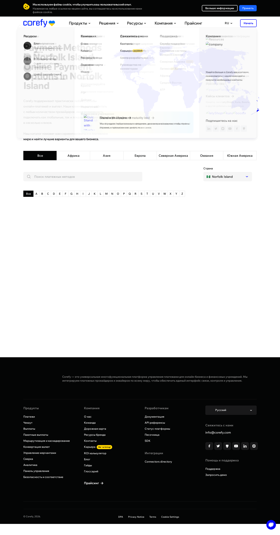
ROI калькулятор (95, 453)
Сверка (28, 459)
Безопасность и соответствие (43, 477)
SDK (147, 441)
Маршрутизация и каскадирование (46, 441)
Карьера (98, 447)
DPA (120, 516)
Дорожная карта (95, 428)
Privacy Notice (136, 516)
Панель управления (36, 471)
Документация (154, 416)
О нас (88, 416)
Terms (152, 516)
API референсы (155, 422)
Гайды (88, 465)
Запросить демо (216, 475)
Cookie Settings (170, 516)
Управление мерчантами (39, 453)
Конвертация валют (36, 447)
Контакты (90, 441)
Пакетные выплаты (35, 434)
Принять (248, 8)
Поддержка (212, 469)
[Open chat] (269, 524)
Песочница (152, 434)
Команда (90, 422)
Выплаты (29, 428)
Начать (248, 23)
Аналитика (30, 465)
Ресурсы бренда (95, 434)
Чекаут (27, 422)
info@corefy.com (218, 432)
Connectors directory (158, 461)
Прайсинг (185, 23)
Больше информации (219, 8)
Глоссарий (91, 471)
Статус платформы (157, 428)
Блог (87, 459)
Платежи (29, 416)
